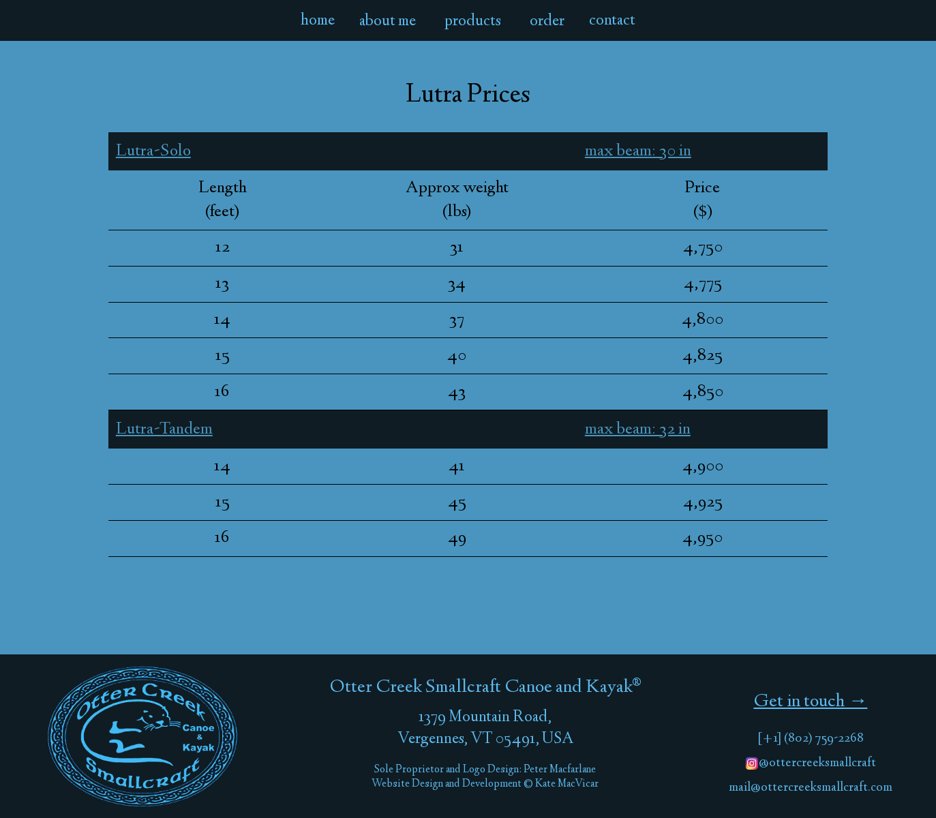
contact (612, 21)
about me (387, 22)
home (318, 21)
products (472, 22)
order (547, 22)
